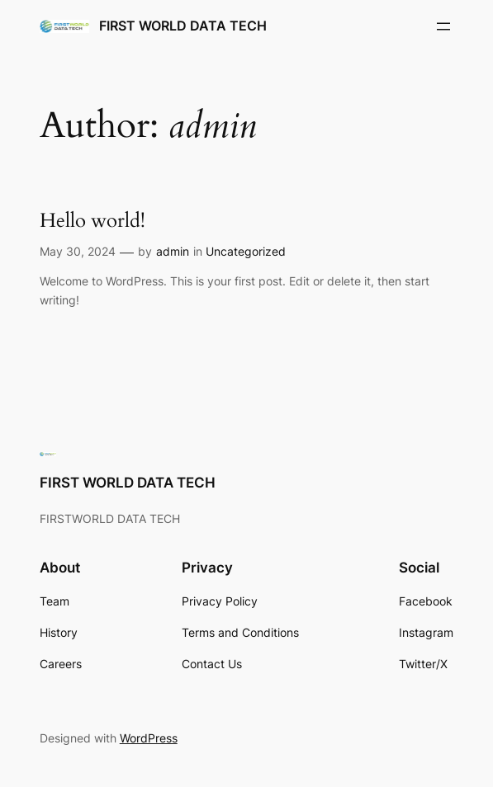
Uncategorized (246, 251)
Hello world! (92, 221)
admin (172, 251)
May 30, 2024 (78, 251)
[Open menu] (443, 26)
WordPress (149, 738)
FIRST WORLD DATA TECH (183, 26)
